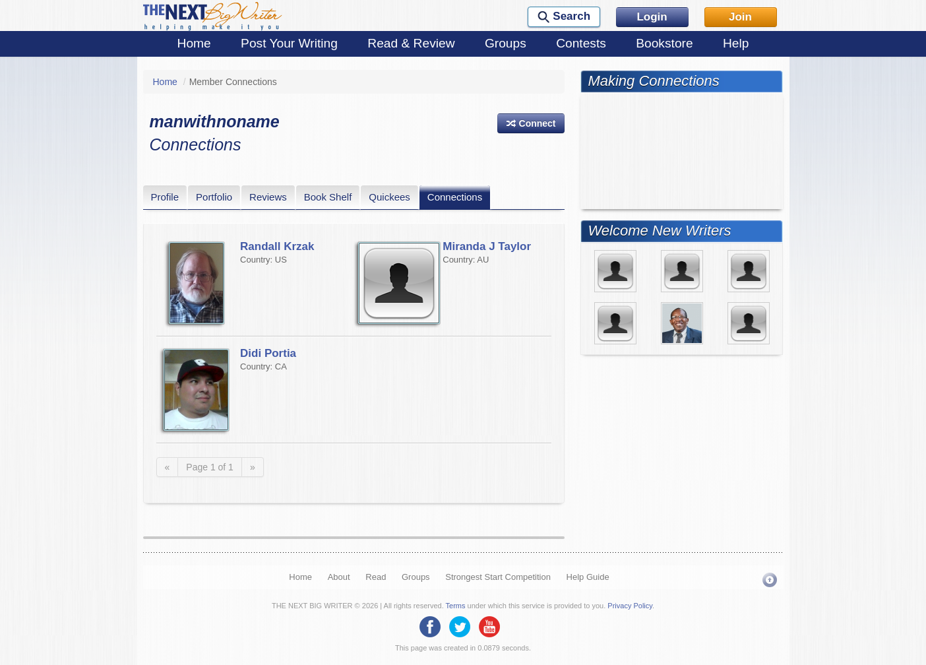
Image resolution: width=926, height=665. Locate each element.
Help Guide (588, 577)
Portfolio (214, 197)
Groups (505, 43)
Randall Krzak (277, 246)
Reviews (268, 197)
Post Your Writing (289, 43)
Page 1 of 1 (209, 467)
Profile (165, 197)
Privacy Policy (629, 606)
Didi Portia (268, 353)
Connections (454, 197)
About (339, 577)
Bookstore (664, 43)
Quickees (389, 197)
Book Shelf (328, 197)
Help (736, 43)
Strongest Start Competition (498, 577)
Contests (581, 43)
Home (194, 43)
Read (375, 577)
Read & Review (410, 43)
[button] (531, 123)
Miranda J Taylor (487, 246)
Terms (456, 606)
